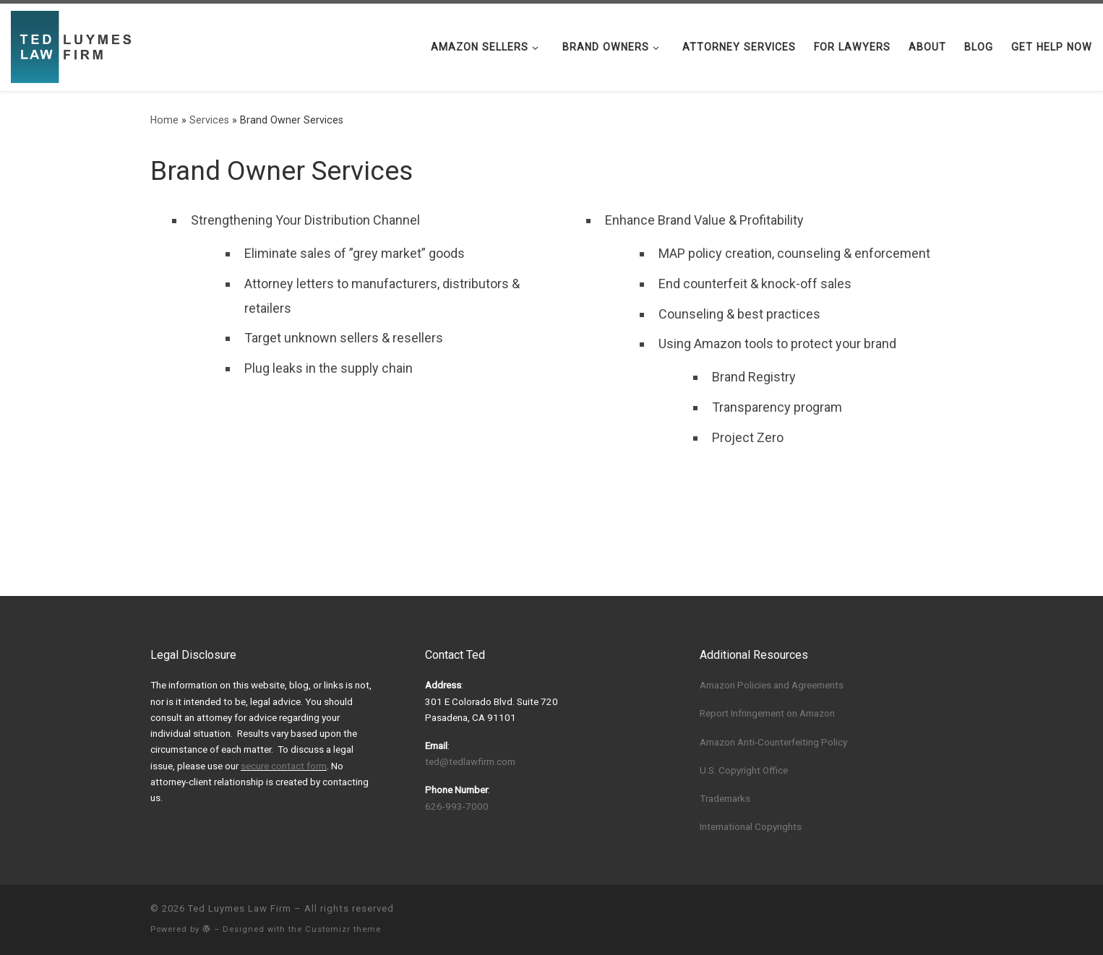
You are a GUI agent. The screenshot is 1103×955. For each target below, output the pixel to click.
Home (164, 120)
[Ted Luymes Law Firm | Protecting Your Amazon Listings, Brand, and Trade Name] (74, 45)
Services (209, 120)
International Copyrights (751, 826)
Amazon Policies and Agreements (772, 685)
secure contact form (284, 766)
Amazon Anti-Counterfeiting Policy (773, 742)
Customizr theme (343, 929)
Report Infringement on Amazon (767, 713)
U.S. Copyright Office (744, 770)
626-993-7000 (457, 806)
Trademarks (725, 798)
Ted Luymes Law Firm (239, 908)
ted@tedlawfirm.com (470, 761)
